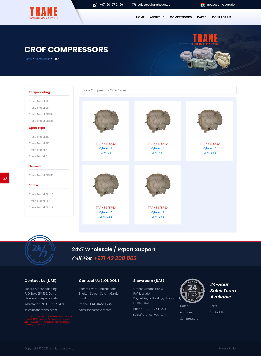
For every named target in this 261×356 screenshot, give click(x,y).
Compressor (42, 58)
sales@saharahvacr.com (152, 5)
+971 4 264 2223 (155, 309)
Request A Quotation (218, 5)
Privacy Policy (227, 348)
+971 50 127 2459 (108, 5)
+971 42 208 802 (115, 258)
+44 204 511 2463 (101, 304)
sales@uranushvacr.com (149, 315)
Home (140, 17)
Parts (201, 17)
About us (186, 312)
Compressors (189, 319)
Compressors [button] (181, 17)
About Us (157, 17)
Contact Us (221, 17)
